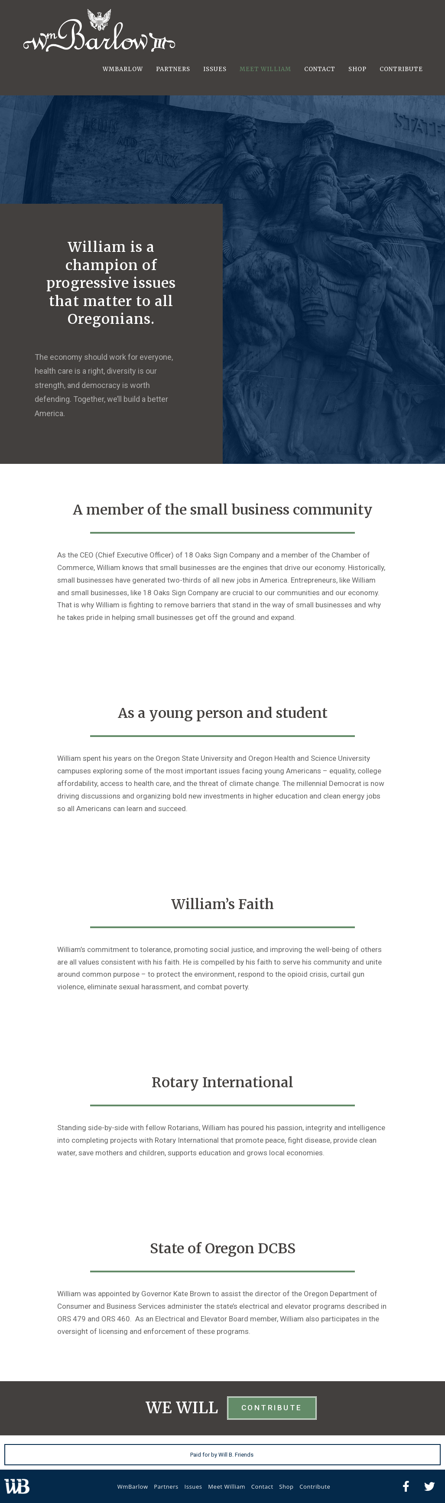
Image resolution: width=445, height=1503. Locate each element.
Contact (262, 1486)
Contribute (314, 1486)
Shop (286, 1486)
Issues (193, 1486)
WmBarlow (132, 1486)
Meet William (226, 1486)
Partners (166, 1486)
